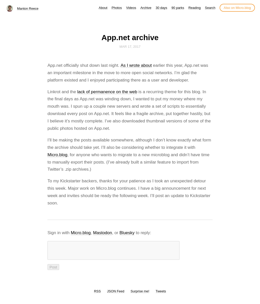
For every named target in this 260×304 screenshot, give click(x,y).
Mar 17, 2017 (129, 47)
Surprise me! (140, 294)
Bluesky (127, 232)
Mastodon (102, 232)
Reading (194, 8)
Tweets (161, 294)
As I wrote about (136, 65)
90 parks (177, 8)
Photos (116, 8)
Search (210, 8)
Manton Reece (28, 8)
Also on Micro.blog (237, 8)
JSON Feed (115, 294)
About (103, 8)
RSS (97, 294)
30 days (161, 8)
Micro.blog (57, 154)
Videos (131, 8)
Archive (145, 8)
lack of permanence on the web (107, 91)
